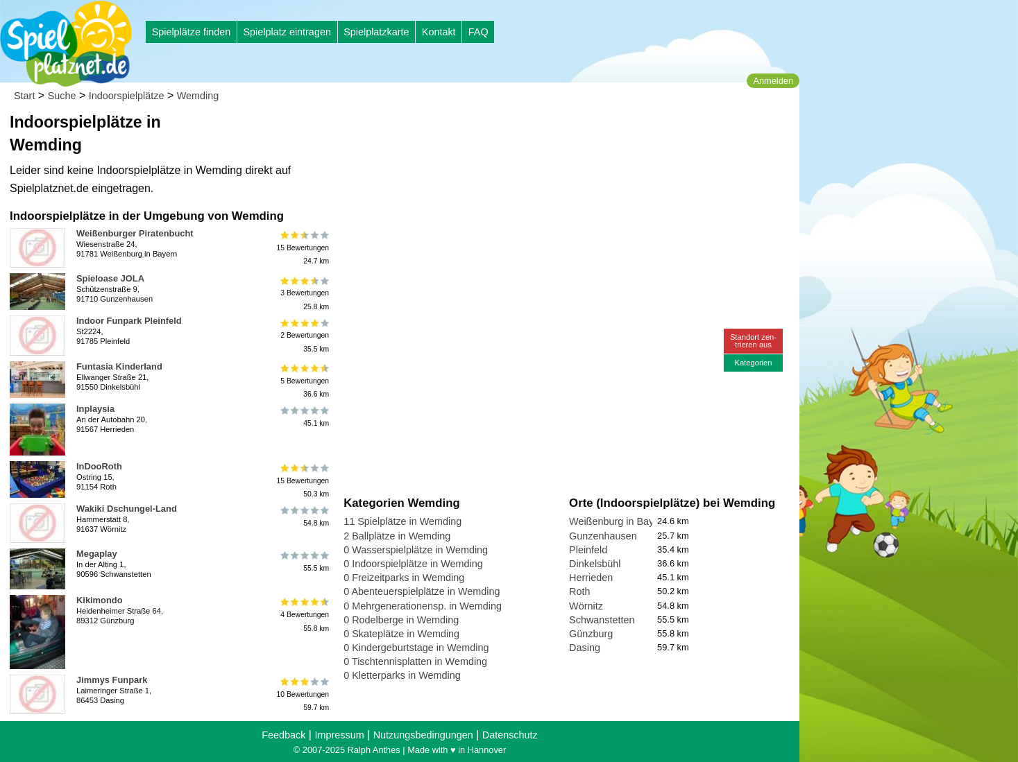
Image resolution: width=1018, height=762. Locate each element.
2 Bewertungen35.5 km (303, 335)
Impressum (339, 735)
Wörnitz (586, 606)
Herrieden (591, 577)
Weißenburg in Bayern (618, 521)
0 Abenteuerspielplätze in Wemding (421, 591)
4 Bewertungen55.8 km (303, 615)
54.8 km (303, 516)
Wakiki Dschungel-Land (126, 508)
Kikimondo (99, 600)
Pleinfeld (588, 549)
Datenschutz (510, 735)
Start (24, 95)
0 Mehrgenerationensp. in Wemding (422, 606)
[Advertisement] (501, 132)
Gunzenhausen (603, 536)
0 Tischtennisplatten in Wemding (415, 661)
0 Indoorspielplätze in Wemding (413, 563)
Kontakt (439, 31)
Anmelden (773, 81)
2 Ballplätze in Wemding (396, 536)
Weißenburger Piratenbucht (135, 233)
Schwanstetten (601, 619)
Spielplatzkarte (376, 31)
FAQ (478, 31)
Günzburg (591, 633)
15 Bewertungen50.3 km (302, 481)
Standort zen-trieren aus (753, 341)
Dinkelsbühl (594, 563)
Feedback (283, 735)
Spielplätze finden (191, 31)
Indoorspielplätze (126, 95)
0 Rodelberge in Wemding (401, 619)
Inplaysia (95, 409)
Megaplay (96, 553)
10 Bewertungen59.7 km (302, 694)
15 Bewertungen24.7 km (302, 248)
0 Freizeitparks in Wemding (403, 577)
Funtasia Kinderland (119, 366)
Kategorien (753, 362)
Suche (62, 95)
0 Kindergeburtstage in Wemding (416, 647)
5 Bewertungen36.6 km (303, 381)
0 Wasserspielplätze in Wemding (415, 549)
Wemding (198, 95)
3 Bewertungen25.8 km (303, 293)
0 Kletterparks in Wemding (402, 675)
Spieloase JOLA (110, 278)
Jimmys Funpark (111, 680)
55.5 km (303, 561)
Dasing (584, 647)
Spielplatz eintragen (286, 31)
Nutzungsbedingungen (423, 735)
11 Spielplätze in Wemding (402, 521)
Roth (579, 591)
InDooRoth (99, 466)
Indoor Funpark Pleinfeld (129, 320)
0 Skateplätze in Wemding (401, 633)
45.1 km (303, 416)
